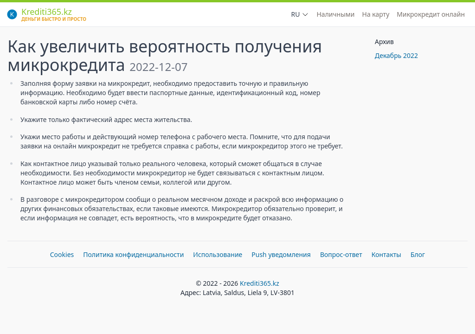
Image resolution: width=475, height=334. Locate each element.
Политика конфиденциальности (133, 254)
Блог (418, 254)
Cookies (62, 254)
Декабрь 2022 (396, 55)
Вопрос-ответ (341, 254)
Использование (217, 254)
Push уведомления (281, 254)
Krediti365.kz (259, 283)
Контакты (386, 254)
